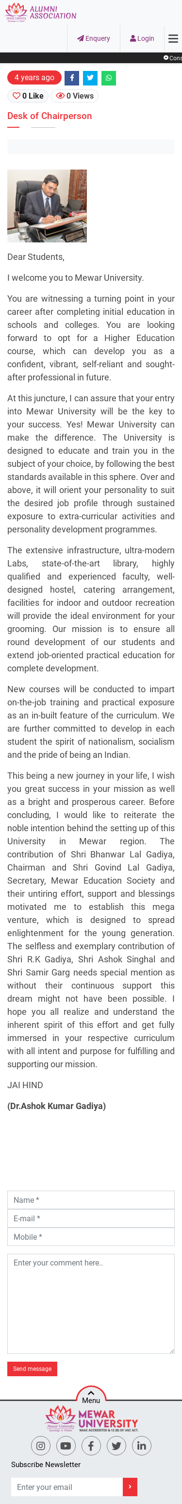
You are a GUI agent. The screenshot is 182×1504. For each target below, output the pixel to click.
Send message (32, 1369)
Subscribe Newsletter (46, 1464)
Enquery (93, 38)
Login (142, 38)
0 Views (75, 96)
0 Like (28, 96)
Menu (91, 1395)
